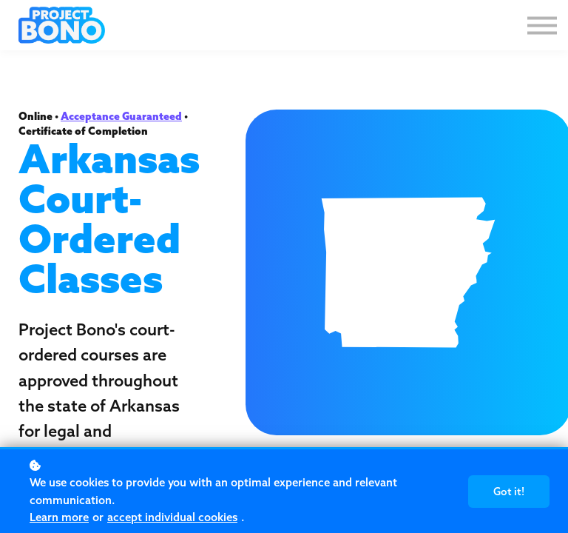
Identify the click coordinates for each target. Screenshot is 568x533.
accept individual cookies (172, 517)
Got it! (508, 491)
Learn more (59, 517)
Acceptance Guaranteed (121, 116)
